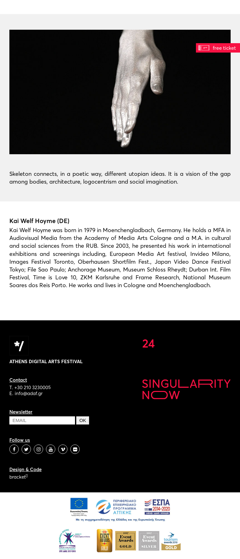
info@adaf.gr (28, 393)
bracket (18, 477)
